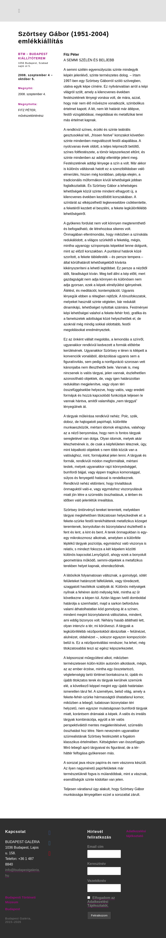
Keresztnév (96, 863)
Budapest (12, 909)
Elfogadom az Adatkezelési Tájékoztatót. (101, 901)
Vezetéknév (96, 881)
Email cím (95, 846)
